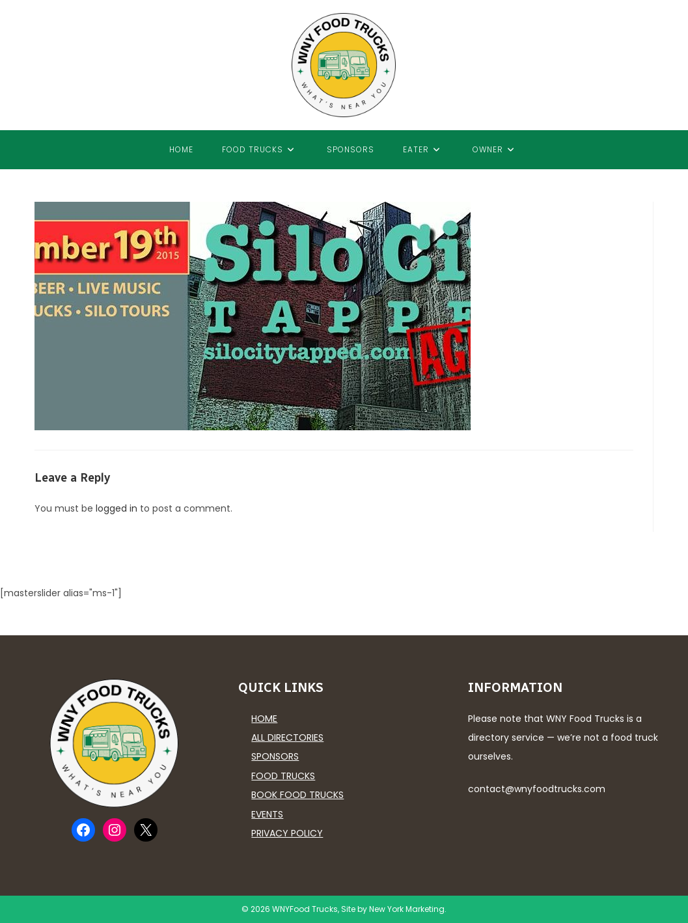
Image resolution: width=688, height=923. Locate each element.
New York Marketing (407, 909)
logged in (116, 508)
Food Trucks (283, 775)
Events (267, 814)
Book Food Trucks (297, 794)
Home (264, 718)
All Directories (287, 737)
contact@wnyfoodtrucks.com (536, 788)
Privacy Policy (287, 833)
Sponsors (275, 756)
